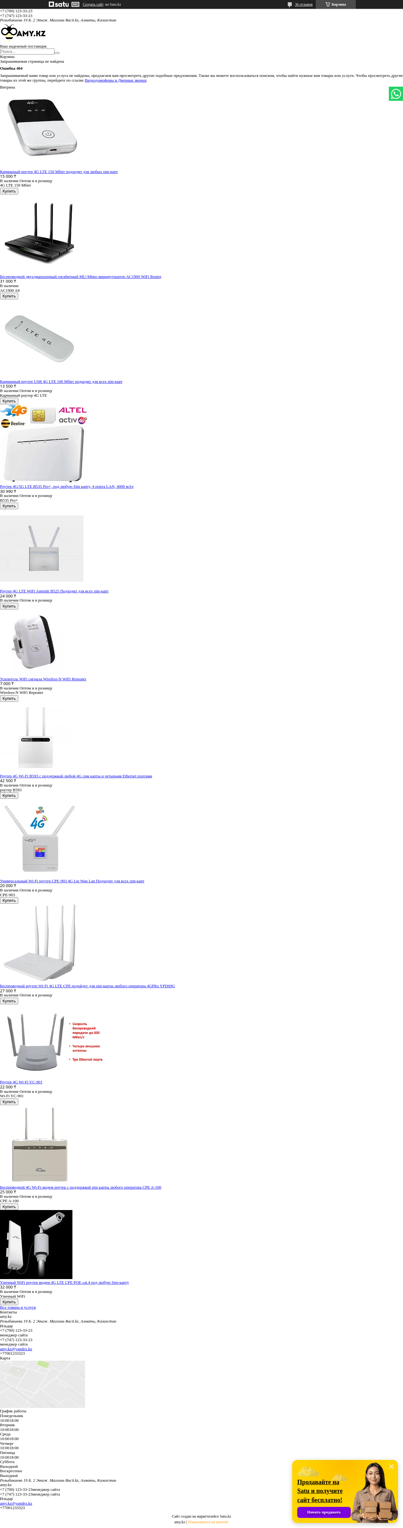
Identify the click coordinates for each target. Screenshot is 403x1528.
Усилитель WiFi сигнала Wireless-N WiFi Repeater (43, 679)
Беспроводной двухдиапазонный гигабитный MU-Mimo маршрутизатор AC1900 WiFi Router (80, 276)
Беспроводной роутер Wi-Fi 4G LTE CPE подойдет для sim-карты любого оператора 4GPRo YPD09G (87, 985)
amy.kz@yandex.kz (16, 1348)
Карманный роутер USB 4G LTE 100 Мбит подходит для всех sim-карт (61, 381)
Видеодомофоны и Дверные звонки (115, 80)
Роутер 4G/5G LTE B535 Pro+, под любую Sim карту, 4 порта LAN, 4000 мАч (66, 486)
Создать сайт (93, 4)
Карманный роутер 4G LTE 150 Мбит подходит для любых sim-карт (59, 171)
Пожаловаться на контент (208, 1522)
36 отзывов (304, 4)
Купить (9, 191)
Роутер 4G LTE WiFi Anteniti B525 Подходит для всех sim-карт (54, 591)
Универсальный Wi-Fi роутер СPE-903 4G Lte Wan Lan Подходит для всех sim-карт (72, 881)
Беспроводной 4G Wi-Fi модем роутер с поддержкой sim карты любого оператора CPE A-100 (80, 1187)
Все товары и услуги (18, 1307)
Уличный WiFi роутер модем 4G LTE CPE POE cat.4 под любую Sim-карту (64, 1282)
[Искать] (57, 53)
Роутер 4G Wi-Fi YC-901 (21, 1082)
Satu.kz (225, 1516)
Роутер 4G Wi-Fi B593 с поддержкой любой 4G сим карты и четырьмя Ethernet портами (76, 776)
